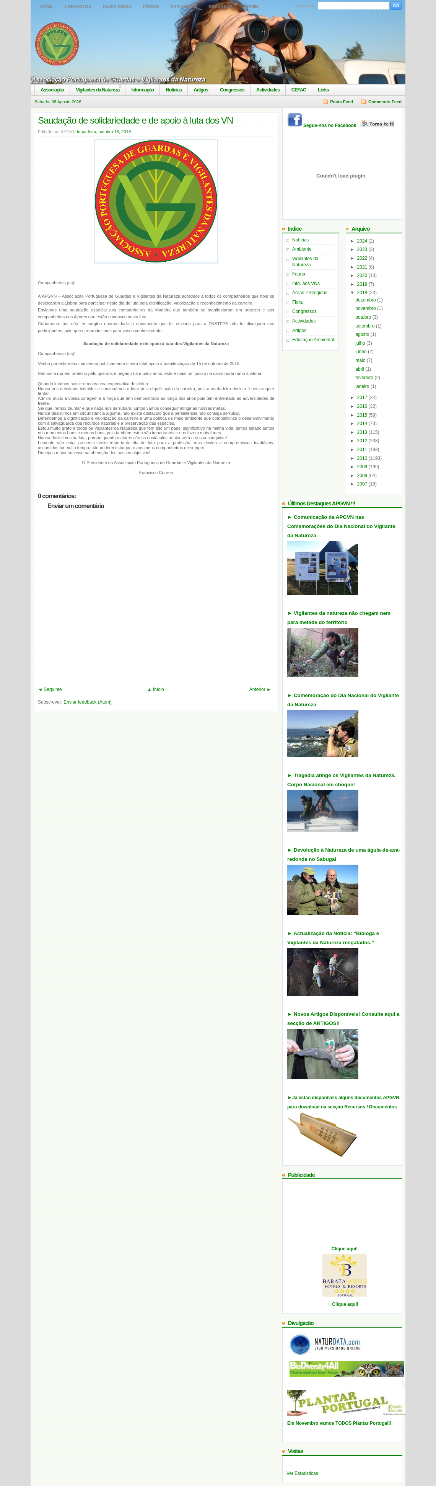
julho (360, 343)
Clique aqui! (345, 1248)
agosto (362, 334)
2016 (363, 406)
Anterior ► (260, 689)
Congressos (232, 90)
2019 (363, 284)
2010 (363, 458)
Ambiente (302, 249)
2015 (363, 415)
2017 (363, 397)
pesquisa (305, 5)
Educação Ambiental (313, 339)
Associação (52, 90)
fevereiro (364, 377)
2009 (363, 466)
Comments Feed (385, 101)
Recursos (220, 6)
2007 (363, 484)
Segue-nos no (349, 125)
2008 (363, 475)
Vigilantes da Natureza (97, 90)
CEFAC (298, 90)
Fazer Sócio (117, 6)
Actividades (268, 90)
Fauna (298, 274)
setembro (365, 326)
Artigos (201, 90)
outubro (363, 317)
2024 (363, 241)
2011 (363, 449)
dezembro (366, 300)
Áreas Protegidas (309, 292)
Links (323, 90)
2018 (363, 292)
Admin (251, 6)
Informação (142, 90)
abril (360, 369)
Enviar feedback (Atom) (87, 702)
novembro (366, 308)
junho (361, 351)
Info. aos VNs (306, 283)
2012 (363, 440)
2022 (363, 258)
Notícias (174, 90)
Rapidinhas (183, 6)
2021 (363, 267)
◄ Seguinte (50, 689)
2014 (363, 423)
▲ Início (155, 689)
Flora (297, 302)
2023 (363, 249)
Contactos (78, 6)
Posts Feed (341, 101)
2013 (363, 432)
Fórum (151, 6)
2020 (363, 275)
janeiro (362, 386)
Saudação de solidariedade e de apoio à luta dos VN (135, 120)
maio (360, 360)
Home (46, 6)
